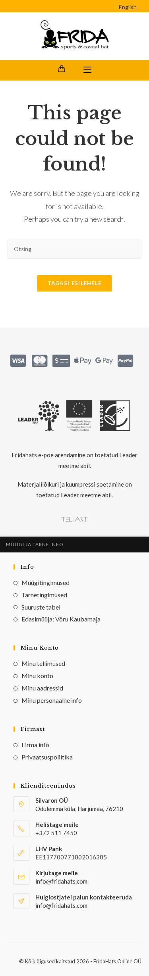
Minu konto (37, 675)
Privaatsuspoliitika (47, 757)
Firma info (35, 744)
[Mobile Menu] (87, 70)
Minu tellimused (43, 663)
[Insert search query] (75, 249)
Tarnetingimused (44, 594)
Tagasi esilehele (75, 283)
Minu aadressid (42, 688)
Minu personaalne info (51, 700)
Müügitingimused (45, 582)
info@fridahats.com (61, 905)
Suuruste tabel (40, 607)
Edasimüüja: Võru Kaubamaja (61, 619)
